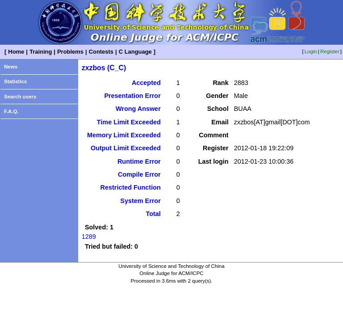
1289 (89, 236)
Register (329, 51)
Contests (101, 51)
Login (311, 51)
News (10, 66)
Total (153, 213)
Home (16, 51)
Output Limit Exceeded (126, 148)
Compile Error (139, 174)
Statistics (15, 81)
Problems (70, 51)
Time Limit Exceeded (129, 122)
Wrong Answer (138, 108)
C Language (135, 51)
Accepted (146, 82)
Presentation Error (132, 95)
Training (40, 51)
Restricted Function (130, 187)
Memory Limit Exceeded (124, 135)
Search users (20, 96)
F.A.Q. (11, 111)
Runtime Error (139, 161)
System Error (140, 200)
